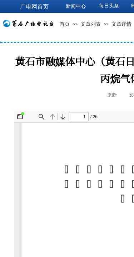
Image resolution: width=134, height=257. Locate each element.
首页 (65, 24)
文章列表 (91, 24)
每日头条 (109, 6)
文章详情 (121, 24)
